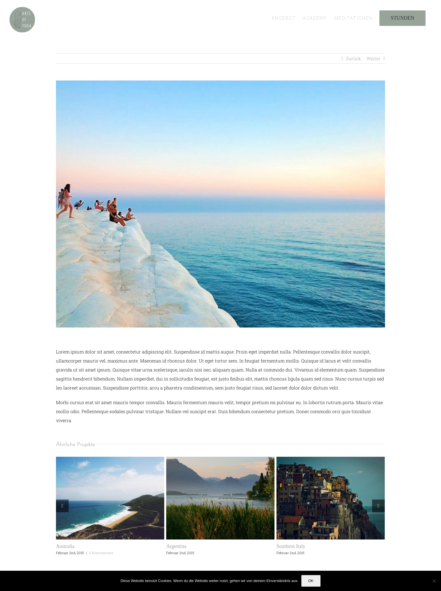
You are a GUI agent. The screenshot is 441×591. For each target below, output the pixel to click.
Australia (65, 546)
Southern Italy (290, 546)
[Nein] (434, 581)
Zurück (353, 58)
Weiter (373, 58)
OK (311, 581)
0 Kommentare (101, 552)
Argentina (176, 546)
